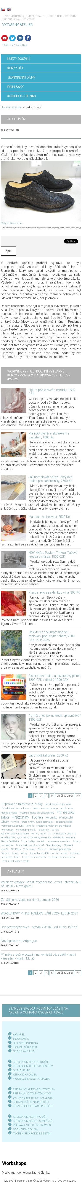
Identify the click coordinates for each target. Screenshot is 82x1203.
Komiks (15, 821)
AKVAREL (19, 1034)
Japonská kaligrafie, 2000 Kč (48, 755)
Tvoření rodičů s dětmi (34, 857)
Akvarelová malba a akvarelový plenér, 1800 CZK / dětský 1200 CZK (55, 678)
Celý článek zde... (12, 223)
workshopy (7, 829)
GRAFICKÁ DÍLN (23, 1051)
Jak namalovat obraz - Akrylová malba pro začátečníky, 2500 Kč (50, 479)
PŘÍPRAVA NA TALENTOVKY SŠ (32, 1125)
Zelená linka (12, 19)
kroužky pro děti (63, 821)
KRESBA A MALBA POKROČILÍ (31, 1062)
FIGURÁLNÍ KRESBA (25, 1047)
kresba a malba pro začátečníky (37, 812)
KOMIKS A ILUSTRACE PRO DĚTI (33, 1106)
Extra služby (28, 841)
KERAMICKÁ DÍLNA (25, 1074)
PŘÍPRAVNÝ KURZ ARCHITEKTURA (34, 1089)
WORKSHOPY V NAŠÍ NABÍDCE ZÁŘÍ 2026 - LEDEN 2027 (39, 913)
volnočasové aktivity (13, 825)
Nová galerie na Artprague (19, 941)
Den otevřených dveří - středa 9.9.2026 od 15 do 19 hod (39, 927)
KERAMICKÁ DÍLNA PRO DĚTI (31, 1102)
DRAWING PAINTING (25, 1043)
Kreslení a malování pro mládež (53, 825)
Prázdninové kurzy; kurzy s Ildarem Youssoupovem (30, 808)
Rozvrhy (70, 16)
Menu (70, 6)
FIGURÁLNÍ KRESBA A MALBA (31, 1078)
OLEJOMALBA (22, 1070)
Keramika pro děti (39, 853)
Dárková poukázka (59, 849)
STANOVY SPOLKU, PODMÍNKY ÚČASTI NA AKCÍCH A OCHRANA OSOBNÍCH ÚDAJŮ (38, 1010)
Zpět (8, 251)
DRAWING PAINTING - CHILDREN (33, 1097)
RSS (51, 16)
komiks (30, 825)
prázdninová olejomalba (58, 804)
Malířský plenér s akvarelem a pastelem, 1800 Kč (49, 435)
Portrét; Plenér (38, 833)
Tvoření (37, 817)
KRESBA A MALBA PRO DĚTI (30, 1116)
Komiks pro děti (59, 853)
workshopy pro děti (26, 829)
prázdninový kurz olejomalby (37, 821)
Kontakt (28, 19)
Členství (41, 849)
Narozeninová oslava (59, 841)
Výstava (6, 853)
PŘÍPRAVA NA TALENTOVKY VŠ (32, 1093)
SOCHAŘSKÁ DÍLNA (25, 1129)
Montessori (29, 849)
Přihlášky (16, 849)
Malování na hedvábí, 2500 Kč (49, 517)
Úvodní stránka (14, 16)
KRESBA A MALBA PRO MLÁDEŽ (33, 1120)
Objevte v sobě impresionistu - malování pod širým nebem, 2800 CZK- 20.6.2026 (52, 636)
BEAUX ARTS (21, 1038)
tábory (24, 853)
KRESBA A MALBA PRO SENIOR (32, 1066)
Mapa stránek (36, 16)
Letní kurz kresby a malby (15, 860)
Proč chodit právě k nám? (30, 845)
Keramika (51, 817)
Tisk (59, 16)
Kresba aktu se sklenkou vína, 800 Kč (54, 592)
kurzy (15, 853)
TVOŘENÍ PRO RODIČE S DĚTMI (32, 1133)
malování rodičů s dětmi (62, 857)
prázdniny (44, 829)
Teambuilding (53, 845)
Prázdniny (20, 817)
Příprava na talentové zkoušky (22, 804)
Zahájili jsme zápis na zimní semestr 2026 (30, 900)
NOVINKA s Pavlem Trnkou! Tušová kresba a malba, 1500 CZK (53, 555)
